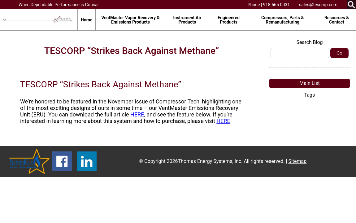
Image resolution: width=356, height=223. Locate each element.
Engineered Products (229, 19)
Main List (309, 83)
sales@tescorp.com (318, 4)
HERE (137, 114)
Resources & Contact (336, 19)
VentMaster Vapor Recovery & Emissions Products (130, 19)
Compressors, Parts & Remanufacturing (282, 19)
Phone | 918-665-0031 (269, 4)
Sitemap (297, 161)
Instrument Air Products (187, 19)
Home (86, 19)
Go (339, 53)
